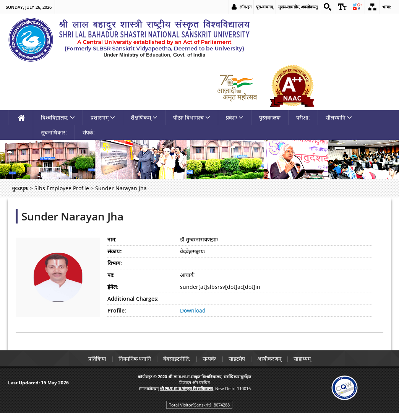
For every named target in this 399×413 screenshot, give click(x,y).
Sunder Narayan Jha (72, 216)
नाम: (112, 239)
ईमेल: (112, 286)
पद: (111, 275)
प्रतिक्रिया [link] (97, 358)
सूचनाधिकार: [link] (54, 132)
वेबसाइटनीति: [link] (176, 358)
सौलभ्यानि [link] (339, 117)
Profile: (116, 310)
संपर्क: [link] (89, 132)
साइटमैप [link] (237, 358)
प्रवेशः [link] (234, 117)
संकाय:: (115, 251)
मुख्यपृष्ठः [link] (20, 188)
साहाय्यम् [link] (302, 358)
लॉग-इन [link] (245, 7)
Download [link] (193, 310)
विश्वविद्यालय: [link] (58, 117)
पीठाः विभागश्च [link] (191, 117)
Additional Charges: (133, 298)
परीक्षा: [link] (303, 117)
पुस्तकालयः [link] (270, 117)
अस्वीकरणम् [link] (269, 358)
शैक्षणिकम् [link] (144, 117)
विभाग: (114, 263)
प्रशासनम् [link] (103, 117)
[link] (327, 7)
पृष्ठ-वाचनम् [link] (264, 7)
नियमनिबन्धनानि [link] (134, 358)
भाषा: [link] (386, 7)
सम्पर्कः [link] (209, 358)
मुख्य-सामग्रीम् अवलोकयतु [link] (298, 7)
